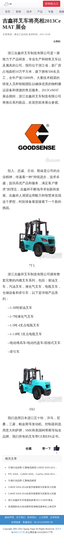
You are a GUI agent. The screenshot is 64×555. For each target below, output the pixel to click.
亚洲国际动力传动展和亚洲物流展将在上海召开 (32, 506)
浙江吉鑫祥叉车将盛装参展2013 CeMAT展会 (30, 500)
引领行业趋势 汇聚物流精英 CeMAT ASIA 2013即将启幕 (33, 467)
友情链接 (15, 522)
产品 (40, 11)
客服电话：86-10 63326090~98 (38, 522)
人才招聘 (43, 517)
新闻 (18, 11)
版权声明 (9, 517)
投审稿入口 (51, 3)
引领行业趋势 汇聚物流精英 (22, 480)
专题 (50, 11)
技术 (29, 11)
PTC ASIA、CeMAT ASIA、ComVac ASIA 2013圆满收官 (33, 474)
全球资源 (54, 517)
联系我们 (32, 517)
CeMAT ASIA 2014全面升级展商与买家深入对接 (32, 487)
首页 (7, 11)
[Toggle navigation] (11, 4)
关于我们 (20, 517)
